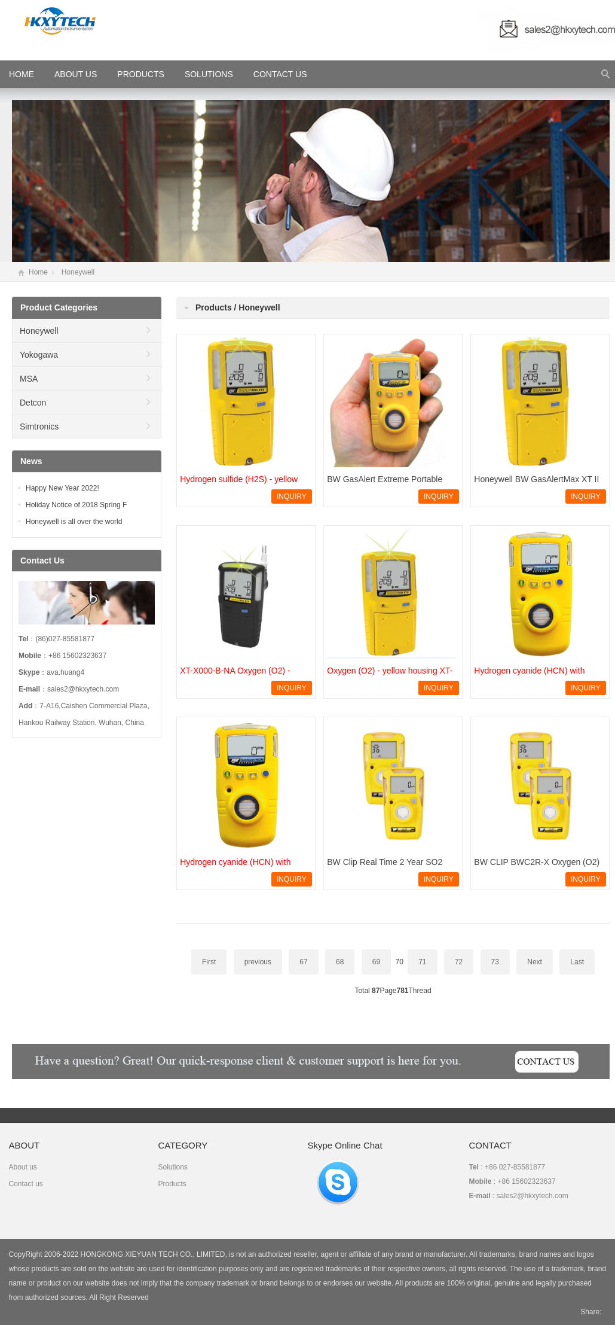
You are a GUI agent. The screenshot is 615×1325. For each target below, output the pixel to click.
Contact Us (280, 74)
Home (38, 272)
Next (534, 962)
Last (577, 962)
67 (303, 962)
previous (257, 962)
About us (23, 1167)
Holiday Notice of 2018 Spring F (76, 505)
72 (459, 962)
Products (140, 74)
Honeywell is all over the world (74, 521)
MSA (29, 378)
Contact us (26, 1184)
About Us (75, 74)
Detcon (33, 402)
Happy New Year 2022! (62, 488)
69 (376, 962)
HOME (21, 74)
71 (422, 962)
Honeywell (78, 272)
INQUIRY (292, 496)
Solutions (209, 74)
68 (340, 962)
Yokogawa (39, 355)
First (209, 962)
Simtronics (39, 426)
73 (495, 962)
